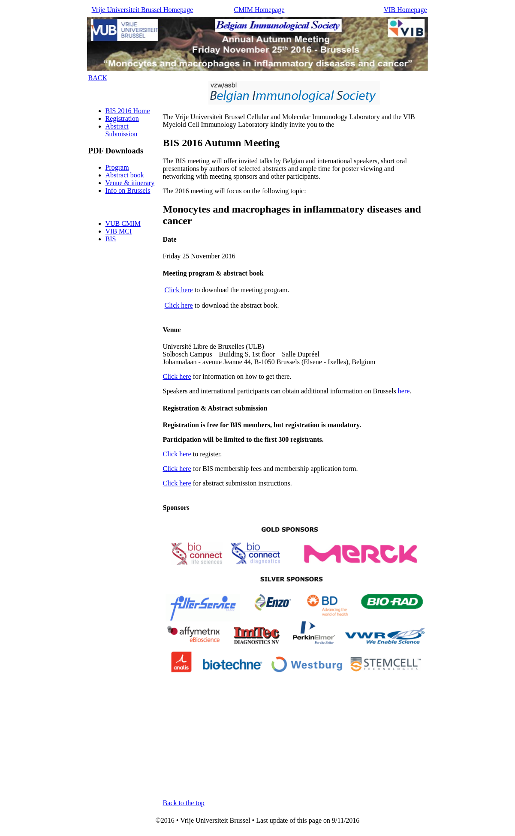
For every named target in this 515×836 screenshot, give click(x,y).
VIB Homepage (405, 9)
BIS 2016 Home (127, 110)
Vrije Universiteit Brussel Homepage (142, 9)
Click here (179, 290)
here (404, 391)
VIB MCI (118, 231)
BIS (110, 239)
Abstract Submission (121, 130)
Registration (122, 118)
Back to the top (184, 802)
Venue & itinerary (130, 182)
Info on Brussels (128, 190)
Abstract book (124, 175)
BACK (97, 77)
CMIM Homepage (259, 9)
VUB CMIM (123, 223)
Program (117, 167)
